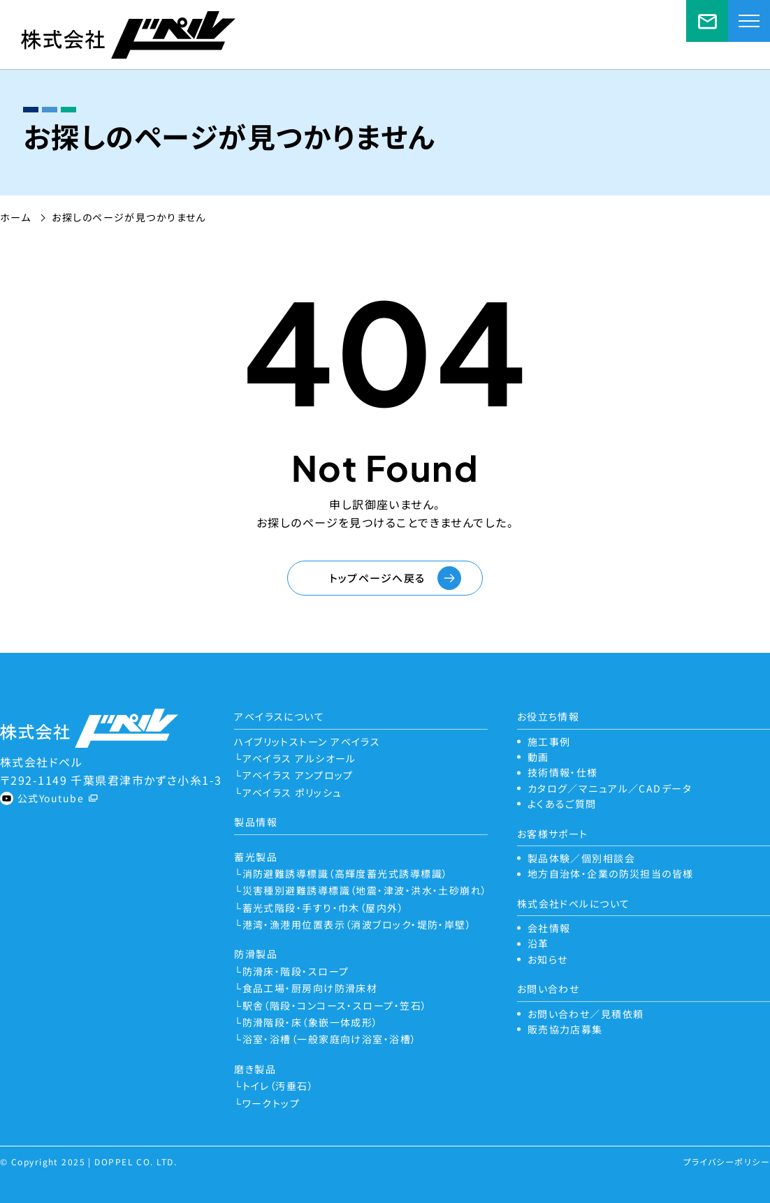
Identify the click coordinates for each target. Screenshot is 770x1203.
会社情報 (549, 928)
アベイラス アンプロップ (298, 775)
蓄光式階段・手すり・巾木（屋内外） (323, 908)
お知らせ (548, 959)
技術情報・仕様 (563, 772)
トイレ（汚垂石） (278, 1086)
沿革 (538, 943)
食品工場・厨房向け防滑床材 (310, 988)
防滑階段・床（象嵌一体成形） (310, 1022)
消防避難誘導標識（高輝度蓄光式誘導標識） (345, 873)
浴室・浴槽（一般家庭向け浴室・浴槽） (329, 1039)
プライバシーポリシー (726, 1161)
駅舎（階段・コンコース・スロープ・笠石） (335, 1005)
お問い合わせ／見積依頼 (707, 21)
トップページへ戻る (377, 577)
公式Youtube (50, 798)
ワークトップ (271, 1103)
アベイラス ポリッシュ (292, 792)
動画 (538, 757)
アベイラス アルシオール (299, 758)
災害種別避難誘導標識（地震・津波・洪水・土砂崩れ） (365, 890)
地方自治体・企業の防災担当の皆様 (611, 873)
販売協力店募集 (565, 1029)
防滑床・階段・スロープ (295, 971)
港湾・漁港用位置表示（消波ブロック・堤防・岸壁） (357, 924)
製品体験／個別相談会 (581, 858)
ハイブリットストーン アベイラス (307, 741)
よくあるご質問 (562, 804)
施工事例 (549, 741)
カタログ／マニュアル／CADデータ (610, 788)
